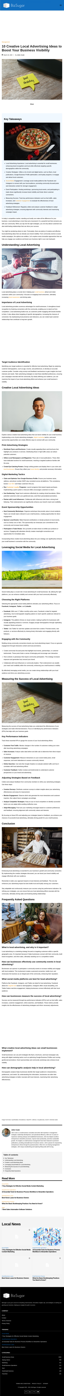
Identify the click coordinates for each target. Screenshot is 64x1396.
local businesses (9, 469)
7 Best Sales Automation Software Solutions (17, 1209)
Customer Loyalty (13, 487)
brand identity (35, 469)
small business (39, 292)
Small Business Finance (8, 1201)
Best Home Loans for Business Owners (15, 1198)
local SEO (11, 483)
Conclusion (8, 1169)
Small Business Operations (9, 1189)
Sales (3, 1207)
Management (6, 42)
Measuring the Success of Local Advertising (17, 1166)
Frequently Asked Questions (13, 1171)
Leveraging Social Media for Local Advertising (17, 1164)
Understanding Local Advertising (14, 1160)
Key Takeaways (9, 1158)
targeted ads (12, 985)
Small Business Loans (7, 1195)
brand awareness (14, 297)
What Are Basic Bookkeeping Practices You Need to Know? (22, 1203)
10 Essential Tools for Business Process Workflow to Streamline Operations (28, 1192)
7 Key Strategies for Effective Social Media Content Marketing (23, 1186)
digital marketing (39, 437)
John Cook (20, 55)
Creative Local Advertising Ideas (14, 1162)
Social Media (10, 180)
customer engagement (23, 201)
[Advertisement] (32, 24)
